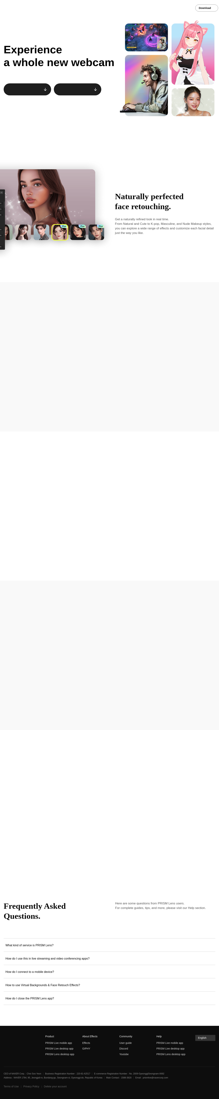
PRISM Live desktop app (59, 1048)
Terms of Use (11, 1086)
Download (205, 8)
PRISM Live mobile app (58, 1042)
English (202, 1037)
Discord (123, 1048)
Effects (86, 1042)
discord (212, 1087)
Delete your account (55, 1086)
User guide (125, 1042)
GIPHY (86, 1048)
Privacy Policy (31, 1086)
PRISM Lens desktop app (59, 1054)
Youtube (124, 1054)
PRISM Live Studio (18, 8)
